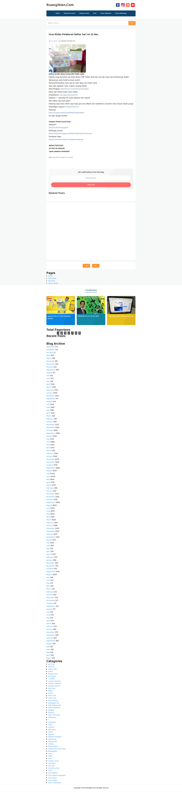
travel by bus (53, 768)
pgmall (51, 734)
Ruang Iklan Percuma (56, 749)
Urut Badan (53, 773)
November (50, 350)
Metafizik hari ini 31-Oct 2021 (88, 316)
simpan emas (53, 761)
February (50, 390)
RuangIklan (52, 751)
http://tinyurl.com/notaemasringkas (74, 89)
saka (50, 754)
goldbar (51, 710)
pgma (50, 732)
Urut (50, 771)
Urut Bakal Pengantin (57, 776)
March (48, 358)
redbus (51, 744)
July (48, 376)
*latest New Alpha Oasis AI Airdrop (120, 316)
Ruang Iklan (53, 747)
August (49, 373)
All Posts (51, 281)
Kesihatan (52, 718)
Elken (50, 691)
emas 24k (52, 696)
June (48, 379)
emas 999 (52, 698)
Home (58, 13)
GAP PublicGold (54, 705)
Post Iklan (52, 279)
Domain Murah (54, 686)
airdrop (51, 667)
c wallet (51, 679)
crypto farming (54, 681)
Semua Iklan (53, 283)
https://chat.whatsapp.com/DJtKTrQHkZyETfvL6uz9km (70, 134)
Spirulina (51, 763)
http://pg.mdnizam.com (69, 95)
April (48, 356)
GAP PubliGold (54, 708)
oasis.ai (51, 727)
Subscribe (91, 185)
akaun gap (52, 669)
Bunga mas (52, 674)
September (50, 370)
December (50, 347)
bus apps (52, 676)
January (49, 393)
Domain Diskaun (54, 684)
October (49, 353)
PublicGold (52, 742)
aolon (50, 672)
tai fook (51, 766)
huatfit (51, 713)
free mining (53, 701)
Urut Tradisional (54, 783)
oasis (50, 725)
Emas (50, 693)
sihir (50, 759)
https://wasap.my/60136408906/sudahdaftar (66, 113)
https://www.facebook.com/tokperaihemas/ (66, 140)
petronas (51, 730)
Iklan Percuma (54, 715)
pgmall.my (52, 739)
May (48, 382)
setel (50, 756)
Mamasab (52, 722)
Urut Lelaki (52, 780)
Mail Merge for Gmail (64, 158)
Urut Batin (52, 778)
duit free (51, 689)
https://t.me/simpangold (58, 128)
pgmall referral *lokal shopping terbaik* (59, 317)
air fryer (51, 664)
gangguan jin (53, 703)
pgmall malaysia (54, 737)
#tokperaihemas (71, 107)
